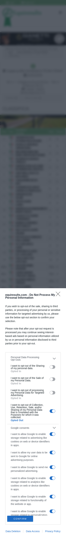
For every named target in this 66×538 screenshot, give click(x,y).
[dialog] (33, 413)
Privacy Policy (52, 531)
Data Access (33, 531)
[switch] (52, 367)
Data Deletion (13, 531)
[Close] (59, 295)
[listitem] (33, 358)
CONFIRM (20, 518)
